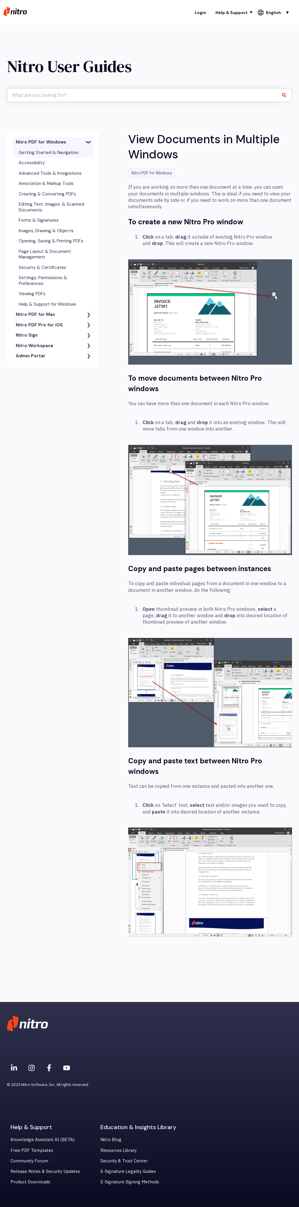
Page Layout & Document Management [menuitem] (45, 254)
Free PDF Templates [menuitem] (32, 1150)
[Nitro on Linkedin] (14, 1068)
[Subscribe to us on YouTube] (67, 1068)
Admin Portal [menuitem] (30, 356)
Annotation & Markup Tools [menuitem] (46, 183)
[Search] (286, 95)
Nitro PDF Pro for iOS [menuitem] (39, 325)
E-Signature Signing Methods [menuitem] (129, 1182)
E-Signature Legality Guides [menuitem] (128, 1171)
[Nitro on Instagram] (32, 1068)
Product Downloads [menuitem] (30, 1182)
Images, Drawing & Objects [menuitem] (46, 231)
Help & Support (231, 12)
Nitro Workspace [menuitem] (34, 346)
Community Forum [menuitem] (29, 1161)
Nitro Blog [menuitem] (110, 1139)
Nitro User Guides (69, 66)
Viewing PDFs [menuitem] (32, 294)
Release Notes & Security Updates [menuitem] (45, 1171)
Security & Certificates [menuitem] (42, 267)
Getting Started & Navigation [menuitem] (49, 152)
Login (200, 12)
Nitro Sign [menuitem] (27, 335)
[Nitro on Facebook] (49, 1068)
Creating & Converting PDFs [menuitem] (47, 194)
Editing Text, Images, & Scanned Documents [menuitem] (51, 207)
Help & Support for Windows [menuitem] (47, 304)
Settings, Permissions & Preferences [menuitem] (43, 280)
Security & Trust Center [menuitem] (124, 1161)
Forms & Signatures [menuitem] (39, 220)
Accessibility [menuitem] (32, 163)
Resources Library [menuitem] (118, 1150)
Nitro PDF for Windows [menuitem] (41, 142)
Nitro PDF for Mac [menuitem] (35, 314)
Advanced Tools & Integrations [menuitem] (50, 173)
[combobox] (144, 95)
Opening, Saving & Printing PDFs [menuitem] (51, 241)
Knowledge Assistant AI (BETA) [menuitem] (42, 1139)
